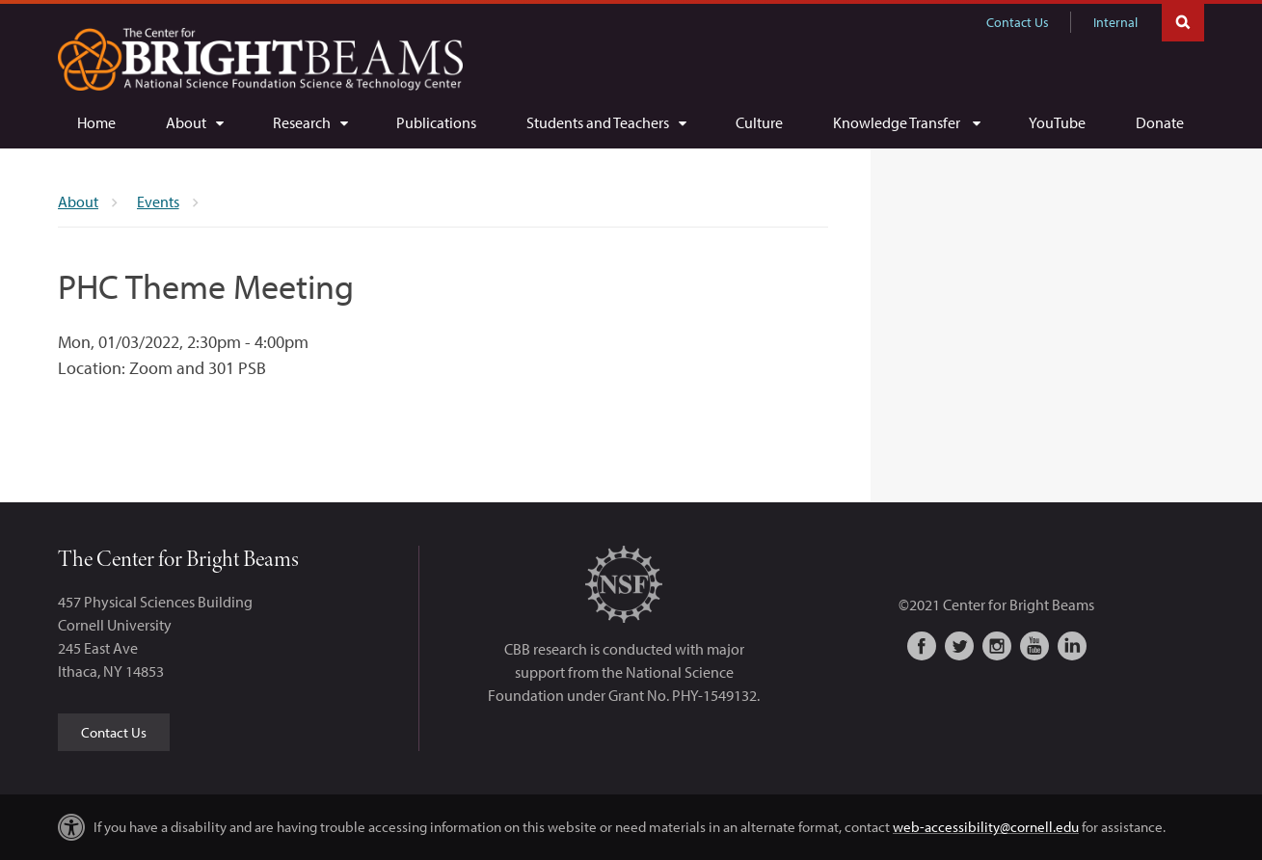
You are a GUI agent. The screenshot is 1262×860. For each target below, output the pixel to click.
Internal (1115, 22)
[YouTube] (1057, 122)
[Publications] (436, 122)
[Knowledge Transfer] (906, 122)
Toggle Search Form (1183, 20)
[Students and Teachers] (606, 122)
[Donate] (1159, 122)
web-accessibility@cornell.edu (986, 827)
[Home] (96, 122)
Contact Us (1017, 22)
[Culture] (759, 122)
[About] (194, 122)
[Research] (310, 122)
